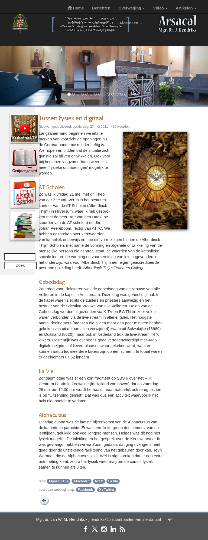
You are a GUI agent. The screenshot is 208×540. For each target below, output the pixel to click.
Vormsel (101, 23)
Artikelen (186, 8)
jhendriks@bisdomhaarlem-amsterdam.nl (125, 519)
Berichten (101, 8)
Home (76, 8)
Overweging (131, 8)
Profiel (76, 23)
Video (160, 8)
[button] (15, 76)
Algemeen (130, 23)
